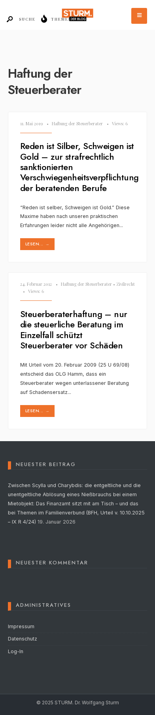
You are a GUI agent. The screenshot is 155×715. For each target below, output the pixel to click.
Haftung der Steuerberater (77, 123)
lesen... (38, 244)
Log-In (15, 651)
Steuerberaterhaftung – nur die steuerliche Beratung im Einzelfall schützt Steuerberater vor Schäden (73, 330)
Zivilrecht (125, 284)
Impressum (21, 626)
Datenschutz (22, 639)
